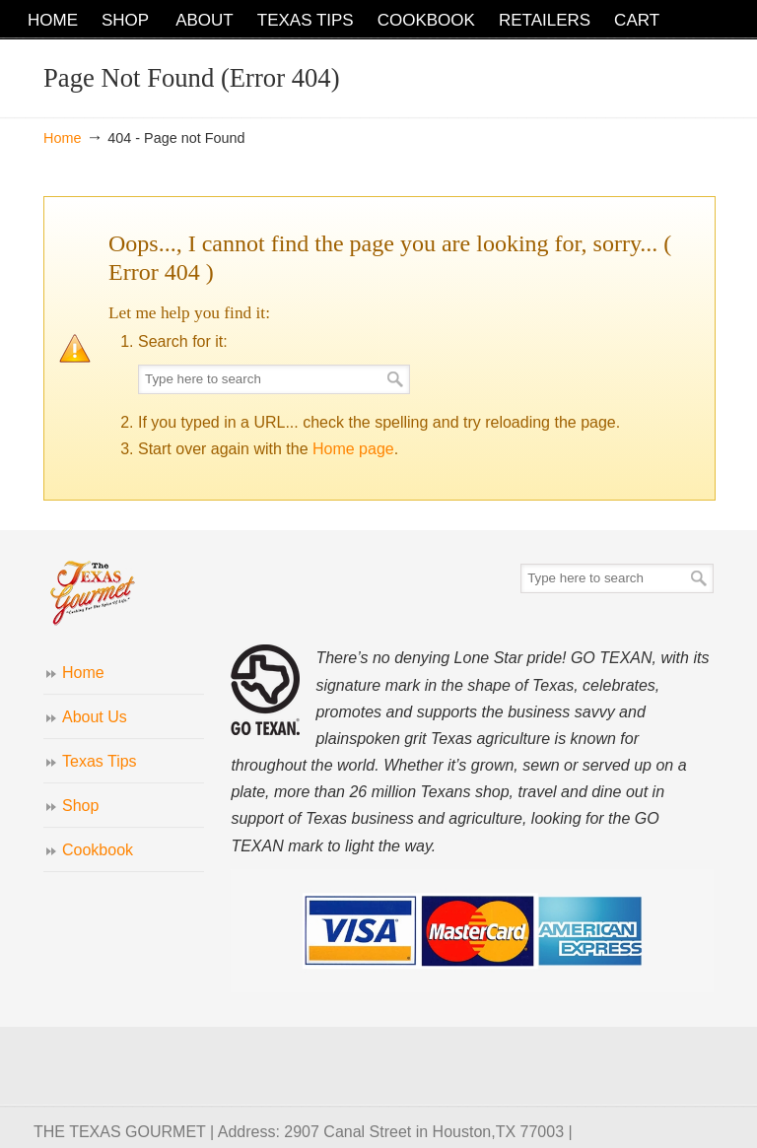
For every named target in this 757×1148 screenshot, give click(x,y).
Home (62, 138)
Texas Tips (99, 761)
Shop (80, 805)
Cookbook (97, 850)
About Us (94, 717)
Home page (353, 448)
